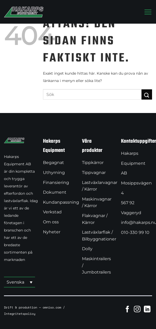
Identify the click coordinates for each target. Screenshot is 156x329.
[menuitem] (19, 282)
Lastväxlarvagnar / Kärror (99, 186)
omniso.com (52, 307)
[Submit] (147, 94)
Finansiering (56, 182)
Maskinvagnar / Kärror (96, 202)
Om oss (51, 221)
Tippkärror (93, 162)
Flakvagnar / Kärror (95, 219)
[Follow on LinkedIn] (147, 309)
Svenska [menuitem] (15, 282)
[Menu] (148, 11)
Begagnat (53, 162)
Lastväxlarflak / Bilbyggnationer (99, 235)
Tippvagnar (94, 172)
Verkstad (52, 211)
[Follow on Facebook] (127, 309)
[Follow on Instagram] (137, 309)
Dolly (87, 248)
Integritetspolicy (19, 313)
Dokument (54, 192)
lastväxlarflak (16, 200)
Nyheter (51, 231)
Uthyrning (54, 172)
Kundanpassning (61, 202)
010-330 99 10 (135, 232)
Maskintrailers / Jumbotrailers (96, 265)
